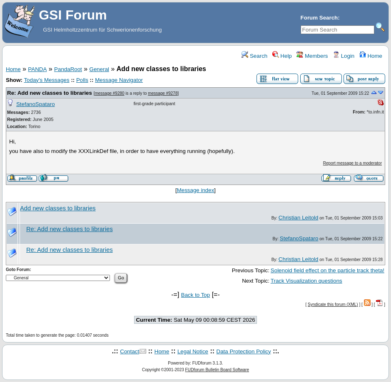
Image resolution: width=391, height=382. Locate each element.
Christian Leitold (299, 217)
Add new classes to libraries (58, 208)
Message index (195, 190)
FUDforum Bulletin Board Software (217, 369)
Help (282, 56)
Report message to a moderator (352, 163)
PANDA (37, 69)
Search (254, 56)
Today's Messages (46, 80)
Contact (129, 351)
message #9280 (109, 93)
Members (312, 56)
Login (343, 56)
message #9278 (162, 93)
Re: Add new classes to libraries (49, 93)
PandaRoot (68, 69)
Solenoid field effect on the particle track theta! (327, 270)
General (99, 69)
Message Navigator (119, 80)
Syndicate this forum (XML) (333, 304)
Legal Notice (192, 351)
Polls (82, 80)
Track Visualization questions (306, 281)
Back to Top (195, 295)
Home (370, 56)
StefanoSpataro (35, 104)
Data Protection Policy (244, 351)
